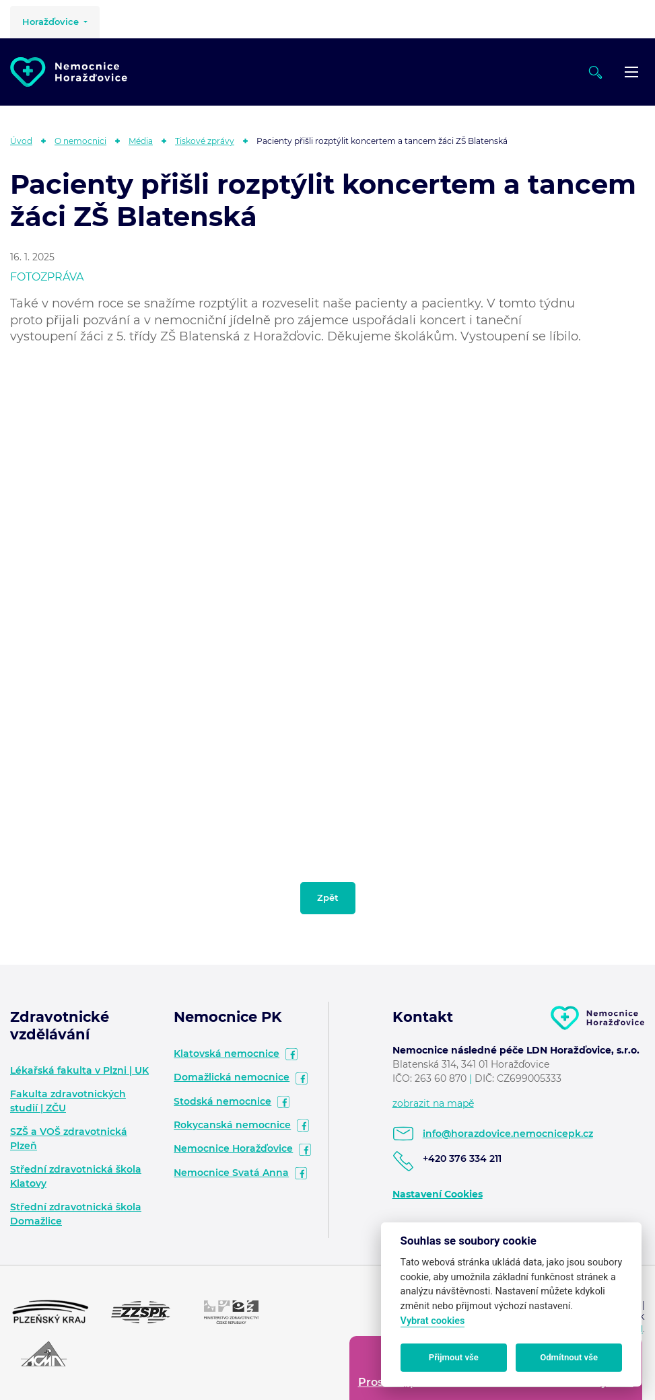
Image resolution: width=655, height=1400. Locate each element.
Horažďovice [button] (51, 21)
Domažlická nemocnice (231, 1077)
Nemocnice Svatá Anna (231, 1173)
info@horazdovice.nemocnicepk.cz (508, 1134)
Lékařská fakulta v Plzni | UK (79, 1070)
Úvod (21, 141)
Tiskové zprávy (204, 141)
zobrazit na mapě (433, 1103)
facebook (291, 1054)
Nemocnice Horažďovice (233, 1148)
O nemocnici (80, 141)
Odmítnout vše (569, 1357)
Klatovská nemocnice (226, 1053)
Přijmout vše (454, 1357)
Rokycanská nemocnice (232, 1125)
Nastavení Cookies (437, 1194)
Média (141, 141)
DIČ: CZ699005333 (518, 1078)
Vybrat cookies (433, 1321)
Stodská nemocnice (222, 1101)
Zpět (328, 897)
